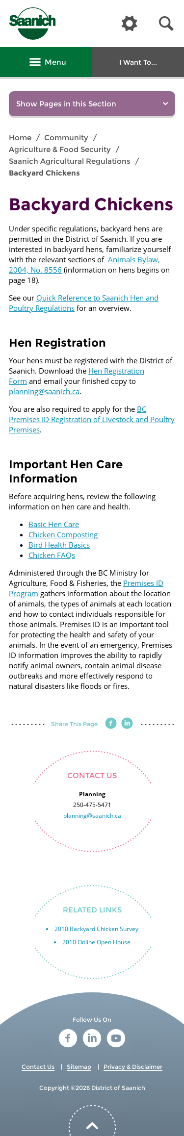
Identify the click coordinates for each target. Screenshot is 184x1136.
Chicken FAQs (51, 555)
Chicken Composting (63, 534)
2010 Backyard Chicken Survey (96, 929)
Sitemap (79, 1066)
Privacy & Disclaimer (133, 1066)
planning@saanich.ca (44, 391)
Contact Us (38, 1066)
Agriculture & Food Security (60, 149)
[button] (166, 23)
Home (20, 137)
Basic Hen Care (53, 524)
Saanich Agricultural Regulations (70, 161)
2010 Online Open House (96, 942)
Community (66, 137)
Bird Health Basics (59, 545)
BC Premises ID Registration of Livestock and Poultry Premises (92, 419)
